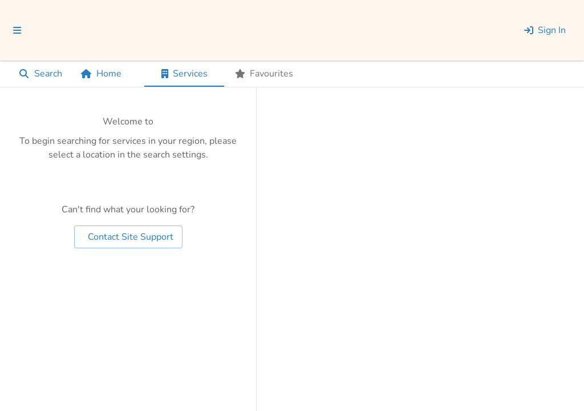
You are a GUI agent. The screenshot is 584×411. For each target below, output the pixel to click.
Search (40, 73)
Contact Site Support (128, 237)
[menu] (17, 30)
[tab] (184, 74)
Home (101, 73)
